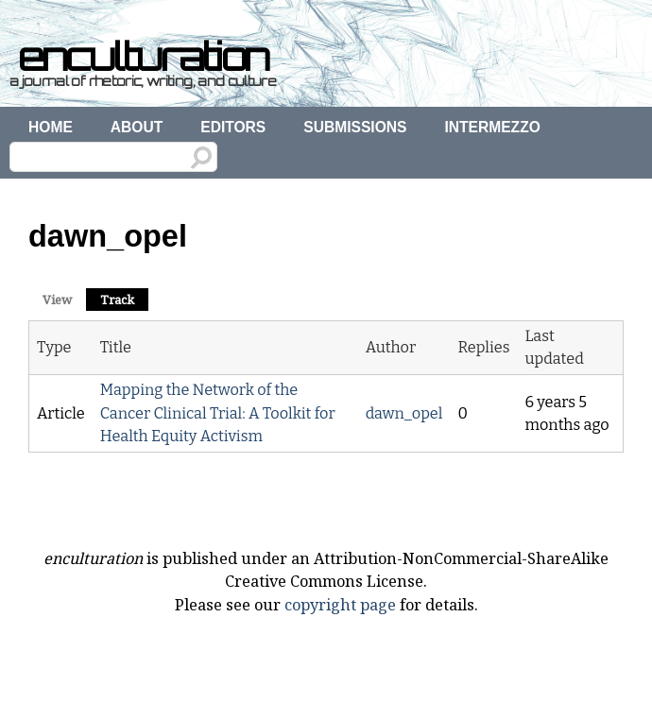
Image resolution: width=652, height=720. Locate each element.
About (137, 127)
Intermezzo (492, 127)
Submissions (354, 127)
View (57, 299)
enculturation (143, 56)
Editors (233, 127)
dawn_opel (404, 413)
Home (50, 127)
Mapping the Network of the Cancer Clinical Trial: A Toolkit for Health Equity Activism (217, 413)
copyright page (340, 604)
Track (124, 298)
